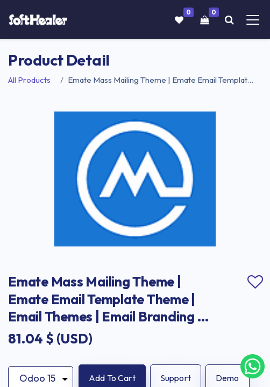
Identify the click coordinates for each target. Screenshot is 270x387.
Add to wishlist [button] (254, 282)
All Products (29, 80)
